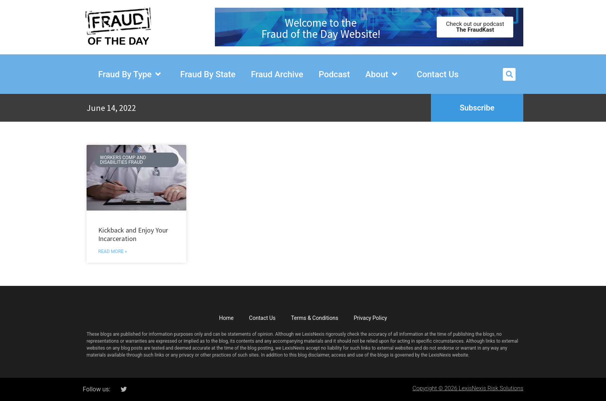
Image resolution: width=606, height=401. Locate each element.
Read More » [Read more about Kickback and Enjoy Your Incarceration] (112, 251)
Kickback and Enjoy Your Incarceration (133, 234)
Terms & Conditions (314, 318)
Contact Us (262, 318)
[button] (509, 74)
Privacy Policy (370, 318)
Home (226, 318)
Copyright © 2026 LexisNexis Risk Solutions (467, 388)
